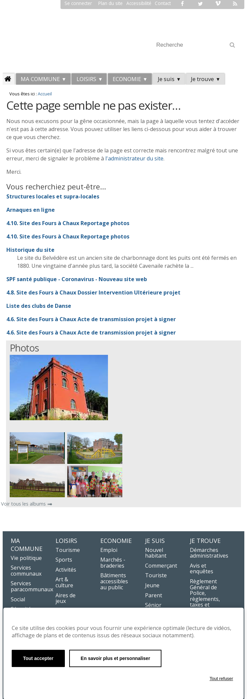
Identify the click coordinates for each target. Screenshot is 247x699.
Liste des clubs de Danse (38, 305)
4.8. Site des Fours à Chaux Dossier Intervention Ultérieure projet (93, 292)
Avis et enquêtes (201, 568)
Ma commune (40, 79)
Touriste (156, 575)
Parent (153, 595)
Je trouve (202, 79)
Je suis (166, 79)
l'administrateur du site (134, 158)
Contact (163, 3)
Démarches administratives (209, 553)
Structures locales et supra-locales (52, 196)
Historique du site (30, 249)
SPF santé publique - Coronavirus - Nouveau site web (76, 279)
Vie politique (26, 558)
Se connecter (78, 3)
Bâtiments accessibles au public (114, 581)
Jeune (152, 585)
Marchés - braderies (112, 562)
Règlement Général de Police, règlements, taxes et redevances (205, 596)
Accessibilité (138, 3)
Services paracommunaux (32, 586)
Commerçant (161, 565)
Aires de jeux (65, 598)
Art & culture (64, 582)
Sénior (153, 605)
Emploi (108, 550)
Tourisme (67, 550)
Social (18, 599)
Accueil (45, 94)
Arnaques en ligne (30, 209)
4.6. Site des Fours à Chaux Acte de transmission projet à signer (91, 319)
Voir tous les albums (24, 504)
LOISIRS (86, 79)
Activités (65, 569)
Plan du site (110, 3)
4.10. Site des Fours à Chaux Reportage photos (67, 223)
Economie (127, 79)
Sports (63, 559)
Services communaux (26, 570)
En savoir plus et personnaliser (115, 658)
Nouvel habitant (155, 553)
